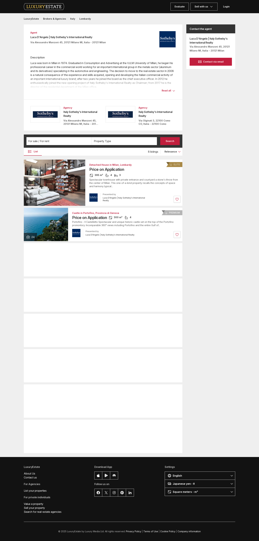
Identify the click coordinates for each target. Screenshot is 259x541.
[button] (59, 141)
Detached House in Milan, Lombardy (110, 165)
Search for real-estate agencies (42, 511)
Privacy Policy (133, 531)
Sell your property (34, 507)
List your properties (35, 490)
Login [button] (226, 6)
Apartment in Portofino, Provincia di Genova (98, 283)
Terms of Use (150, 531)
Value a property (33, 504)
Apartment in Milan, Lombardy (89, 319)
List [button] (33, 151)
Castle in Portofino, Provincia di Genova (95, 213)
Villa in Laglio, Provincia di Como (91, 248)
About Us (29, 473)
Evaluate (180, 6)
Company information (189, 531)
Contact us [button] (30, 477)
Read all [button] (166, 90)
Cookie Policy (167, 531)
